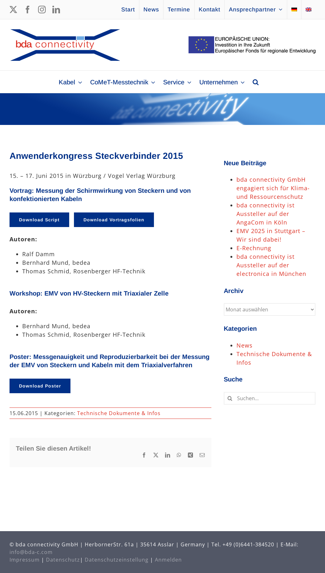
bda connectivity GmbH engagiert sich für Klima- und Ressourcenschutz (273, 188)
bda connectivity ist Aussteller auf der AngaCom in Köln (265, 213)
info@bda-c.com (31, 552)
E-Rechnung (253, 248)
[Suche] (230, 398)
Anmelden (168, 559)
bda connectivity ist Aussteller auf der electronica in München (271, 265)
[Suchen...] (269, 398)
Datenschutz (63, 559)
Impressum (25, 559)
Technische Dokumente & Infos (119, 413)
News (244, 345)
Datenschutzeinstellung (117, 559)
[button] (256, 82)
